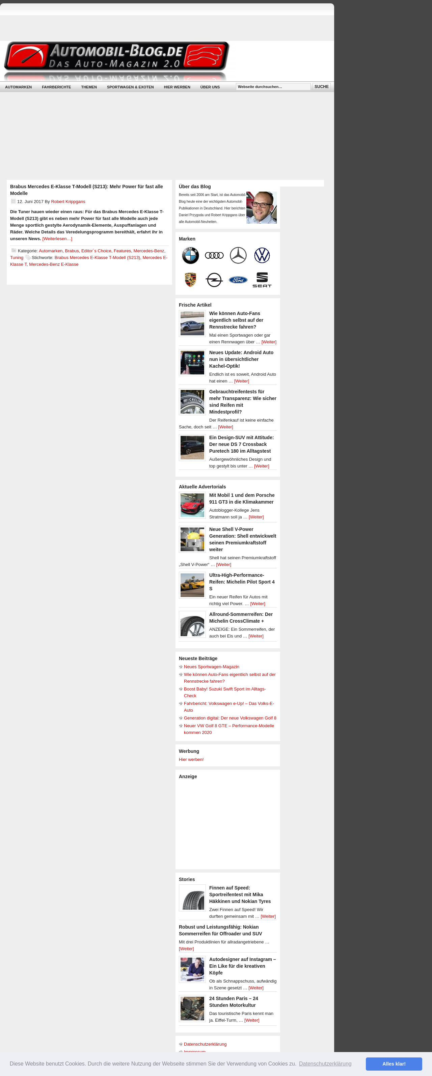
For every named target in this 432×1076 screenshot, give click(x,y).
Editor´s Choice (96, 250)
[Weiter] (269, 341)
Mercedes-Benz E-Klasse (54, 264)
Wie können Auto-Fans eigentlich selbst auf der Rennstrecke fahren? (236, 320)
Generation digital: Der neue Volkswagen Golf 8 (230, 717)
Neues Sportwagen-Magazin (211, 666)
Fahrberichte (56, 87)
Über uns (210, 87)
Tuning (16, 257)
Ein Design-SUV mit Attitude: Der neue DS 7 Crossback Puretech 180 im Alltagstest (241, 444)
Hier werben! (191, 759)
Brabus (72, 250)
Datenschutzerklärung (205, 1044)
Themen (89, 87)
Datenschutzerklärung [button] (325, 1064)
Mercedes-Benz (149, 250)
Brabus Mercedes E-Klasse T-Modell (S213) (97, 257)
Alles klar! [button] (394, 1064)
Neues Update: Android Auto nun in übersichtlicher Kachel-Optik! (241, 359)
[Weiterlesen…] (57, 238)
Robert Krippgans (68, 201)
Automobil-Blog (162, 61)
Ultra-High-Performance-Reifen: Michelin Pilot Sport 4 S (242, 581)
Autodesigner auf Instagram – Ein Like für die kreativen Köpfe (242, 966)
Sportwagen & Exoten (130, 87)
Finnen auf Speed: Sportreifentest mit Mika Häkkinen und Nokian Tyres (240, 894)
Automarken (18, 87)
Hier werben (177, 87)
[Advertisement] (229, 824)
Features (122, 250)
